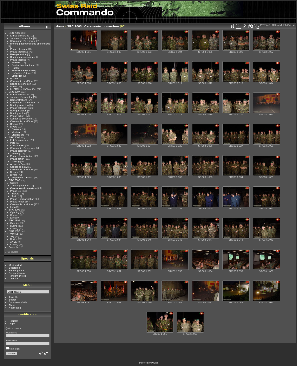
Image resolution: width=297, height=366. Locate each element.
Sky (12, 236)
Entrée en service (19, 35)
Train (14, 196)
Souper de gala (18, 166)
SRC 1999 (14, 220)
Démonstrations (18, 99)
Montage (16, 132)
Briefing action (18, 113)
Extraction (17, 75)
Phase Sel (15, 190)
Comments (15, 302)
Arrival (13, 241)
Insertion (16, 62)
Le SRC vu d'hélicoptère (23, 89)
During (14, 225)
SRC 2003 (14, 180)
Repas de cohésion (20, 83)
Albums (25, 26)
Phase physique (19, 49)
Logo (13, 207)
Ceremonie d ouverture (23, 188)
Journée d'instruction (21, 38)
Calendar (14, 278)
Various (14, 233)
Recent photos (17, 270)
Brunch (14, 124)
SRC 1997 (14, 231)
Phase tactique (18, 59)
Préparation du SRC (22, 177)
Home (60, 26)
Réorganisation (18, 54)
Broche (14, 78)
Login (12, 323)
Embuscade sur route (23, 70)
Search (12, 299)
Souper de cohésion (21, 118)
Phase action (17, 116)
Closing (14, 215)
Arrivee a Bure (18, 164)
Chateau (16, 129)
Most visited (15, 265)
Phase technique (19, 51)
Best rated (14, 267)
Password (11, 340)
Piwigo (154, 362)
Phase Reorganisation (22, 199)
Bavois (15, 193)
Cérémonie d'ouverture (22, 41)
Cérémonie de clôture (22, 81)
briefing (16, 161)
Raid (14, 67)
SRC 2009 (14, 33)
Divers (13, 86)
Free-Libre (14, 247)
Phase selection (18, 107)
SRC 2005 (14, 137)
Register (13, 320)
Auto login (13, 348)
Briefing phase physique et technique (30, 43)
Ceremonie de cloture (22, 204)
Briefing (16, 153)
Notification (15, 307)
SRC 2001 (14, 209)
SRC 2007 (14, 91)
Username (11, 332)
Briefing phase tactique (22, 57)
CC (12, 182)
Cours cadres (17, 145)
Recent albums (17, 273)
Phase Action (17, 201)
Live (12, 217)
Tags (11, 297)
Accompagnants (20, 185)
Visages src (18, 134)
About (12, 305)
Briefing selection (19, 105)
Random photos (17, 275)
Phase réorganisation (21, 156)
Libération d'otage (21, 73)
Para (12, 142)
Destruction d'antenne (23, 65)
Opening (14, 212)
